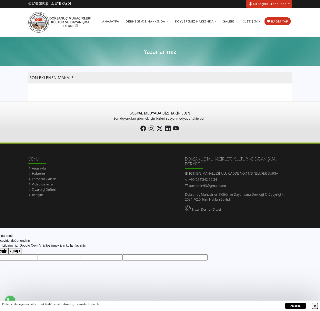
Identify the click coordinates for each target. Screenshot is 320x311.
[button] (147, 21)
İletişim (37, 193)
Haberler (38, 172)
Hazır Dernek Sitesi (206, 208)
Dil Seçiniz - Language (268, 4)
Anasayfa (38, 167)
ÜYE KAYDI (61, 3)
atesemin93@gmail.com (207, 184)
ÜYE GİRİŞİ (38, 3)
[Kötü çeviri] (14, 250)
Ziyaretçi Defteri (43, 188)
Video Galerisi (42, 183)
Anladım (295, 306)
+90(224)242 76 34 (203, 178)
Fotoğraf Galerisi (44, 177)
